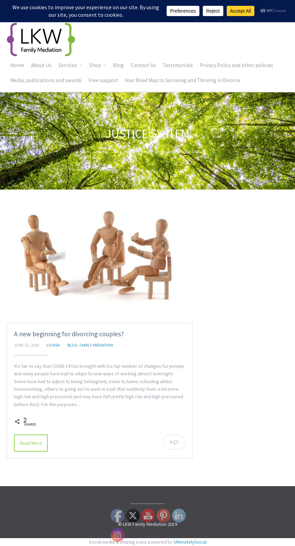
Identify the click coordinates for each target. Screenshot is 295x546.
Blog (118, 65)
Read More (31, 443)
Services (67, 65)
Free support (103, 80)
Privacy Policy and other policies (236, 65)
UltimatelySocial (190, 542)
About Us (41, 65)
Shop (95, 65)
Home (17, 65)
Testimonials (178, 65)
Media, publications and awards (46, 80)
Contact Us (143, 65)
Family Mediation (96, 345)
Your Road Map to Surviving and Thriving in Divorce (182, 80)
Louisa (53, 345)
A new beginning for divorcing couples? (69, 334)
